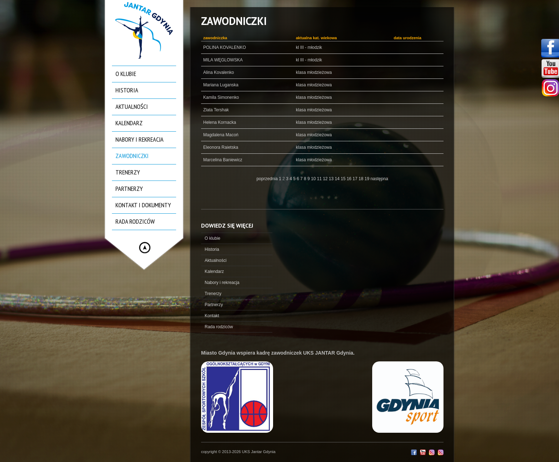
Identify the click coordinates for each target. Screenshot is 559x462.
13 (332, 178)
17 (356, 178)
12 (326, 178)
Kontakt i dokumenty (143, 205)
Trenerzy (128, 172)
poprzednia (266, 178)
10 (314, 178)
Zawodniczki (132, 156)
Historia (127, 90)
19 (367, 178)
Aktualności (132, 106)
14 (338, 178)
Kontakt (212, 315)
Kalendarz (129, 123)
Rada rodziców (135, 221)
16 (350, 178)
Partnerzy (129, 188)
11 (320, 178)
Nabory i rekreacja (140, 139)
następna (379, 178)
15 (344, 178)
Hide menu (144, 247)
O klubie (126, 74)
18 (362, 178)
